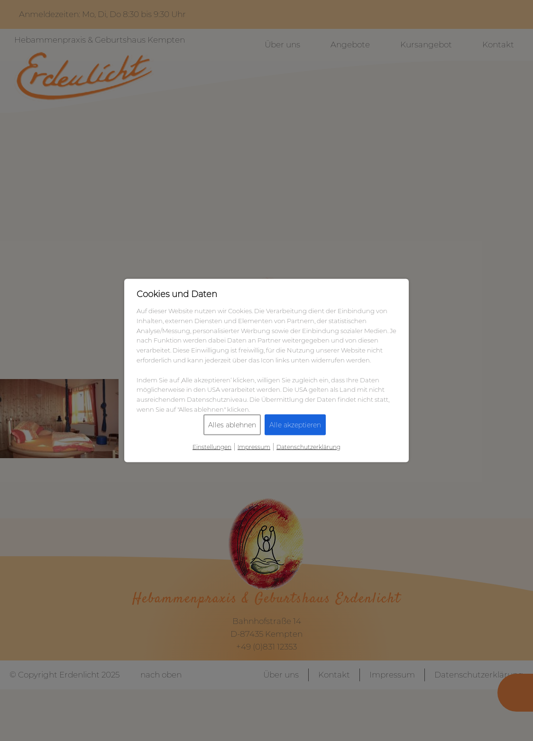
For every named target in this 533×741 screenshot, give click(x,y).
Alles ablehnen (232, 424)
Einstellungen (212, 446)
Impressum (254, 446)
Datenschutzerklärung (308, 446)
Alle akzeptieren (295, 424)
